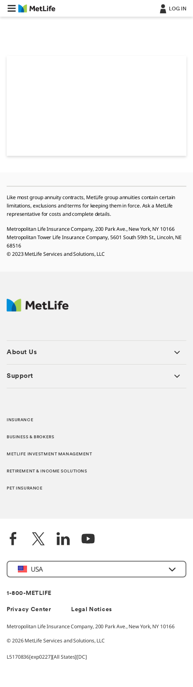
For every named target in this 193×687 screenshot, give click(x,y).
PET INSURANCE (24, 488)
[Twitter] (38, 539)
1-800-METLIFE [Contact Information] (29, 593)
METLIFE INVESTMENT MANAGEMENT (49, 454)
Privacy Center (29, 610)
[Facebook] (13, 539)
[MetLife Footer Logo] (38, 309)
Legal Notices (91, 610)
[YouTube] (88, 539)
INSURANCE (20, 420)
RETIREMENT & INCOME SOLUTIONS (47, 471)
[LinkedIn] (63, 539)
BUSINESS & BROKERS (30, 437)
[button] (12, 8)
